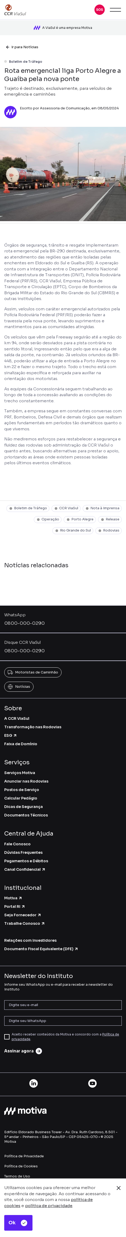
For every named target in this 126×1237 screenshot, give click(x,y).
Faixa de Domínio (20, 744)
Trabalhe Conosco (24, 923)
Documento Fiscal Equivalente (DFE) (41, 949)
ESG (10, 735)
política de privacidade (48, 1205)
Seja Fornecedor (22, 915)
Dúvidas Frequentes (23, 852)
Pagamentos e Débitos (26, 861)
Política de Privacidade (24, 1156)
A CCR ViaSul (16, 718)
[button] (99, 10)
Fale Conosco (17, 844)
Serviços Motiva (19, 773)
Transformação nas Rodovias (32, 727)
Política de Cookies (21, 1166)
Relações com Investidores (30, 940)
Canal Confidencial (25, 869)
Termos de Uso (17, 1176)
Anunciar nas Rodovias (26, 781)
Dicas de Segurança (23, 807)
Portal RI (14, 906)
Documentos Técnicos (26, 815)
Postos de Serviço (21, 790)
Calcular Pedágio (20, 798)
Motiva (13, 898)
